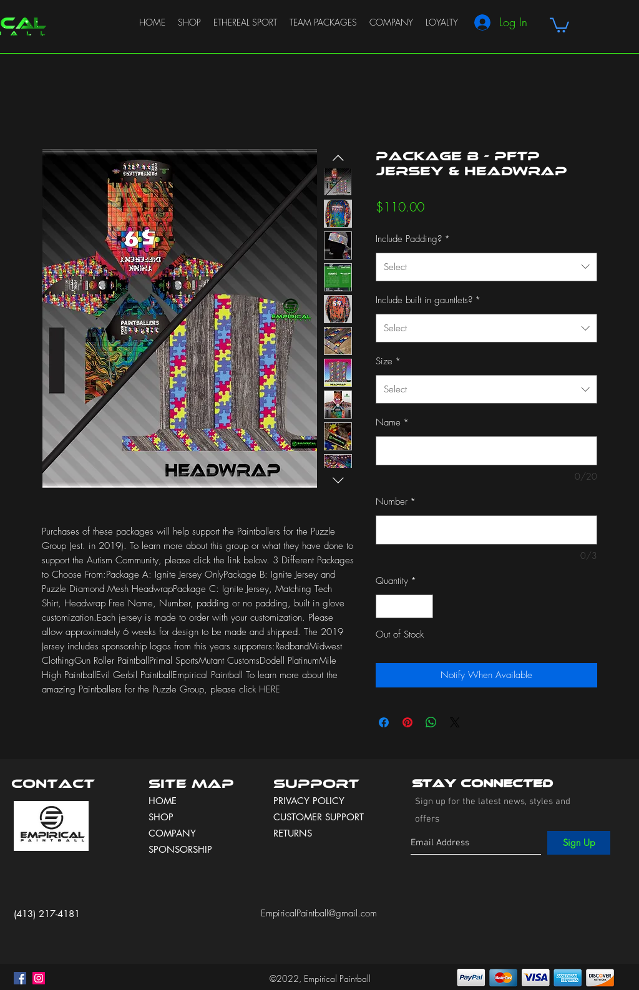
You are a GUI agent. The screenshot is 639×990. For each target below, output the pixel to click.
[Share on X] (454, 722)
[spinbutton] (404, 606)
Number (396, 501)
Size (388, 361)
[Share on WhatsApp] (431, 722)
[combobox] (486, 267)
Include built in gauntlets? (428, 300)
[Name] (486, 451)
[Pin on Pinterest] (407, 722)
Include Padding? (413, 239)
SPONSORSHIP (180, 849)
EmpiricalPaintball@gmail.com (319, 913)
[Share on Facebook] (383, 722)
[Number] (486, 530)
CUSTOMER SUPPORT (318, 817)
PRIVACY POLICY (310, 801)
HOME (163, 801)
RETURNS (292, 833)
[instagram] (38, 978)
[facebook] (20, 978)
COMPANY (172, 833)
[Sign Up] (578, 843)
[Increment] (423, 606)
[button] (559, 24)
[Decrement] (386, 606)
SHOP (161, 817)
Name (392, 422)
